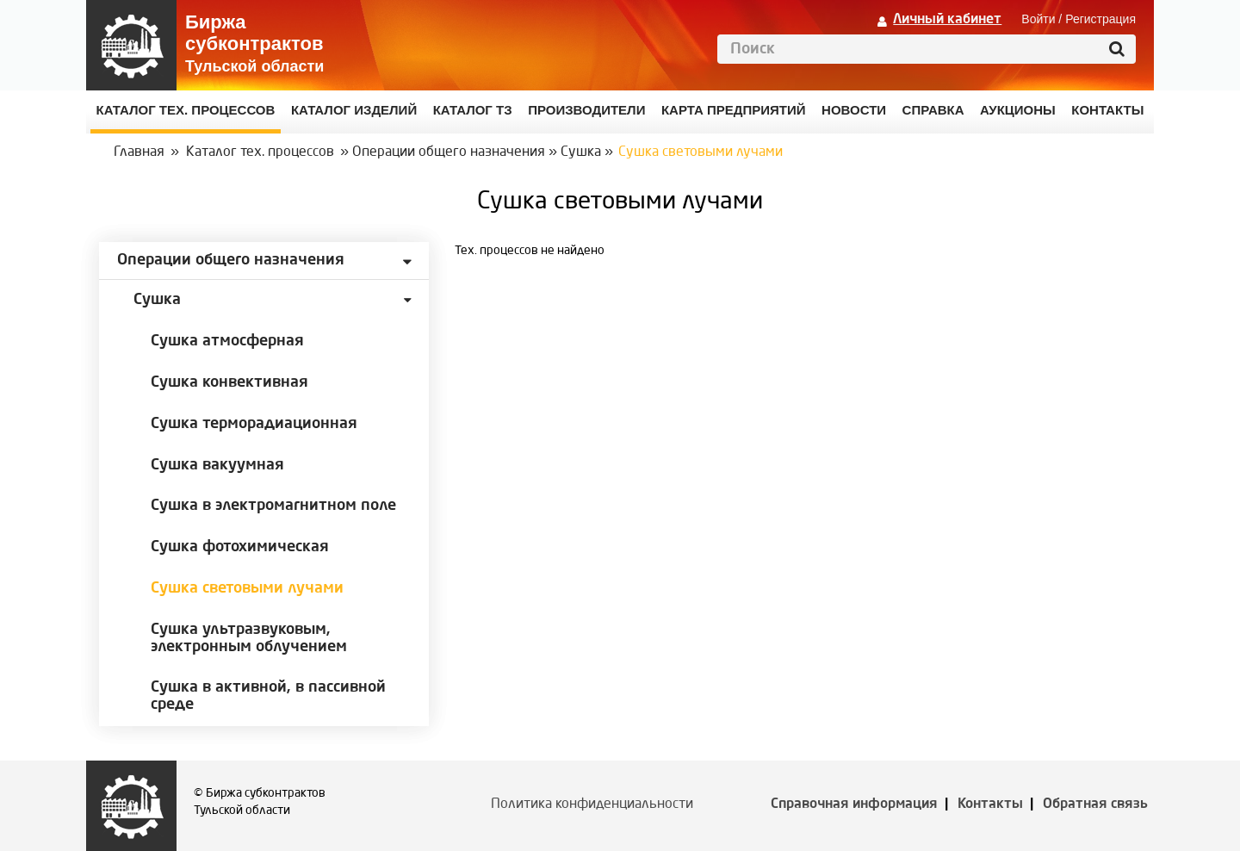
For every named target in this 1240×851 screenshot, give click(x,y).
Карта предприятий (733, 109)
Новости (854, 109)
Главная (139, 152)
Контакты (990, 804)
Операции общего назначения (448, 152)
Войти (1038, 19)
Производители (586, 109)
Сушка (581, 152)
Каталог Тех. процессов (186, 109)
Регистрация (1100, 19)
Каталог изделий (354, 109)
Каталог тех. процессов (260, 152)
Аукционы (1018, 109)
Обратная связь (1095, 804)
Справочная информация (854, 804)
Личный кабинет (947, 20)
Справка (933, 109)
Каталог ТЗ (472, 109)
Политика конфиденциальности (592, 804)
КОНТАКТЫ (1107, 109)
